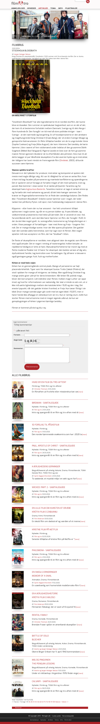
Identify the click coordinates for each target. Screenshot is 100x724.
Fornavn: (17, 335)
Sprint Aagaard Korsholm (43, 476)
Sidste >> (65, 702)
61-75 (44, 702)
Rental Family (40, 615)
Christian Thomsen (40, 389)
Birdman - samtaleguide (45, 402)
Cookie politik (56, 716)
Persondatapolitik (68, 716)
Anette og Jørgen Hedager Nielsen (46, 649)
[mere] (80, 392)
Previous (14, 23)
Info (60, 8)
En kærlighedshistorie (45, 593)
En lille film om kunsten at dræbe (51, 508)
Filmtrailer (71, 8)
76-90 (48, 702)
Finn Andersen (39, 519)
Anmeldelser (18, 8)
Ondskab (64, 160)
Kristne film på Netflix (45, 529)
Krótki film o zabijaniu (44, 511)
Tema (53, 8)
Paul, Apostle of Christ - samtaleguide (53, 445)
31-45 (35, 702)
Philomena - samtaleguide (46, 550)
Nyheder (31, 8)
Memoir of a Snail (42, 575)
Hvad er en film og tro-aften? (49, 382)
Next (85, 23)
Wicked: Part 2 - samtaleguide (48, 487)
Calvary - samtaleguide (45, 681)
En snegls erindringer (44, 572)
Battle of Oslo (40, 635)
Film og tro (38, 410)
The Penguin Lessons (43, 663)
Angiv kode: (18, 340)
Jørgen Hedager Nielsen (22, 54)
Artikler (43, 8)
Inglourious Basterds (35, 189)
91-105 (53, 702)
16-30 (31, 702)
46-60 (39, 702)
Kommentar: (18, 348)
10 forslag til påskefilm (45, 424)
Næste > (59, 702)
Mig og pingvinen (41, 659)
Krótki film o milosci (43, 597)
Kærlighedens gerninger (46, 466)
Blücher (36, 639)
